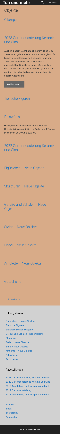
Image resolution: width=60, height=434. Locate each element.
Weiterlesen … (15, 85)
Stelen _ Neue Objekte (20, 227)
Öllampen (11, 20)
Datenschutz (12, 417)
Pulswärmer (13, 117)
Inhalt (9, 408)
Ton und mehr (16, 2)
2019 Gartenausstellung (18, 390)
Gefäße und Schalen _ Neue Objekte (24, 333)
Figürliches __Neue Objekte (20, 321)
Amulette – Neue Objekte (22, 263)
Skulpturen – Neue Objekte (24, 186)
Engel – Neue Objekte (20, 245)
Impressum (12, 412)
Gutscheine (12, 282)
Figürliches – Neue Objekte (24, 168)
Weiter (16, 299)
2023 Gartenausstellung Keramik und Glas (28, 377)
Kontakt (10, 404)
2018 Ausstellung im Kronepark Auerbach (27, 394)
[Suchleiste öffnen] (42, 2)
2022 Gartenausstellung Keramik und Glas (28, 381)
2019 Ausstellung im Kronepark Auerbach (27, 386)
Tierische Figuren (17, 99)
